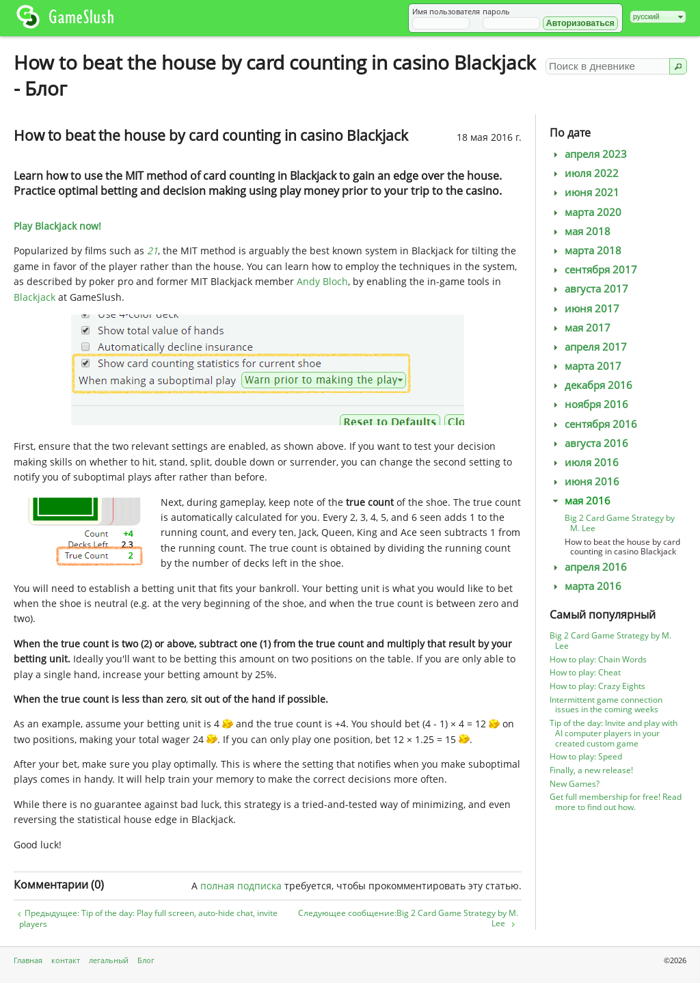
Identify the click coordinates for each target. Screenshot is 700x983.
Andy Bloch (322, 281)
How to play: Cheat (585, 672)
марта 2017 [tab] (585, 366)
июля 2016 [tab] (584, 462)
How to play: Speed (586, 756)
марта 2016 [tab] (585, 586)
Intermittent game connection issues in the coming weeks (606, 705)
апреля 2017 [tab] (588, 347)
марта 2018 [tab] (585, 250)
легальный (109, 960)
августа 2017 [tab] (589, 289)
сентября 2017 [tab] (593, 269)
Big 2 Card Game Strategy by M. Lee (620, 523)
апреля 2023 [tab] (588, 154)
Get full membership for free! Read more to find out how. (616, 802)
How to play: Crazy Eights (597, 686)
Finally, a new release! (591, 770)
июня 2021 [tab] (584, 192)
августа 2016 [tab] (589, 443)
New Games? (575, 784)
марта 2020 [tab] (585, 212)
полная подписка (241, 885)
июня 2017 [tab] (584, 308)
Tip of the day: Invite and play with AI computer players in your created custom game (613, 733)
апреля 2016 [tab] (588, 567)
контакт (65, 960)
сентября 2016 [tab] (593, 424)
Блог (145, 960)
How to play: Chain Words (598, 659)
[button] (580, 23)
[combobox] (658, 16)
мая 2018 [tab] (580, 231)
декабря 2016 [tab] (591, 385)
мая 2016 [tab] (580, 501)
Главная (28, 960)
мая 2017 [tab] (580, 328)
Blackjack (34, 297)
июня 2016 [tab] (584, 481)
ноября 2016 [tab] (589, 404)
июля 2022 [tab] (584, 173)
